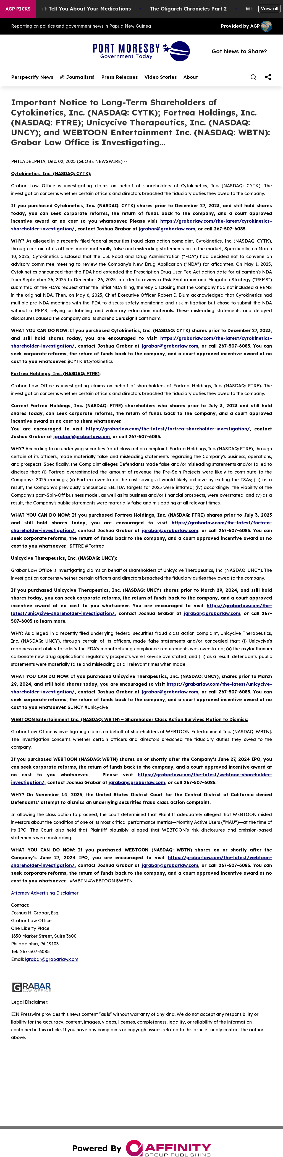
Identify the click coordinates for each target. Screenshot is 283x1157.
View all (269, 8)
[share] (268, 77)
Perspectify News (32, 77)
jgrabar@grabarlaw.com (51, 959)
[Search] (253, 77)
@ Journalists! (77, 77)
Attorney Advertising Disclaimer (44, 893)
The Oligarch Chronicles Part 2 (198, 9)
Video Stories (161, 77)
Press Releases (119, 77)
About (191, 77)
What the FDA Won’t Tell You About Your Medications (72, 9)
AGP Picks (18, 9)
